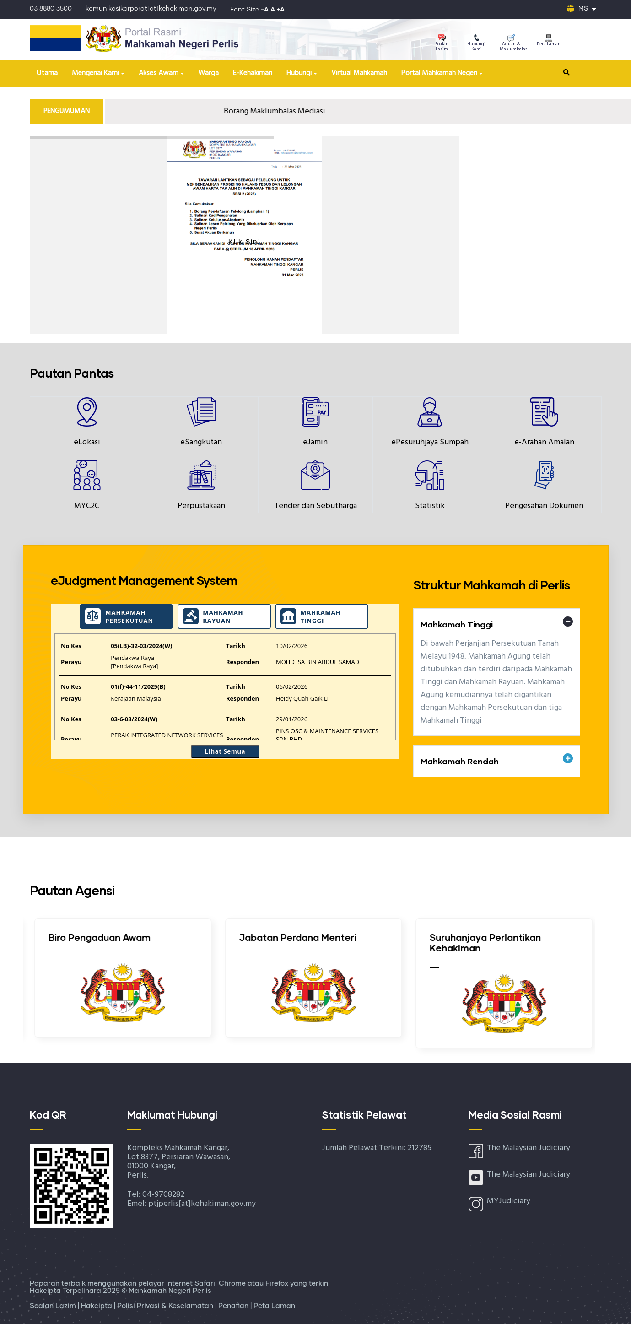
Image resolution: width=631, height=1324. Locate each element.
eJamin (315, 442)
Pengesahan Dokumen (544, 506)
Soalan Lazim (441, 43)
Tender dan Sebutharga (315, 506)
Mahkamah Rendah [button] (460, 761)
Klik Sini (244, 242)
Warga (208, 73)
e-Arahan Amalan (544, 442)
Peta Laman (549, 41)
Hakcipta (97, 1305)
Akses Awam (158, 73)
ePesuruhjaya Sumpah (430, 442)
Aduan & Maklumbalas (513, 43)
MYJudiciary (508, 1201)
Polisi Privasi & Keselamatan (166, 1305)
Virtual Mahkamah (359, 73)
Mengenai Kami (95, 73)
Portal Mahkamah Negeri (439, 73)
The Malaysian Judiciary (528, 1148)
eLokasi (87, 442)
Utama (47, 73)
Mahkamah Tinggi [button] (457, 624)
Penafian (234, 1305)
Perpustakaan (201, 506)
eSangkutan (201, 442)
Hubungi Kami (476, 43)
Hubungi (299, 73)
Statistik (430, 506)
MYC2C (86, 506)
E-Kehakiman (252, 73)
